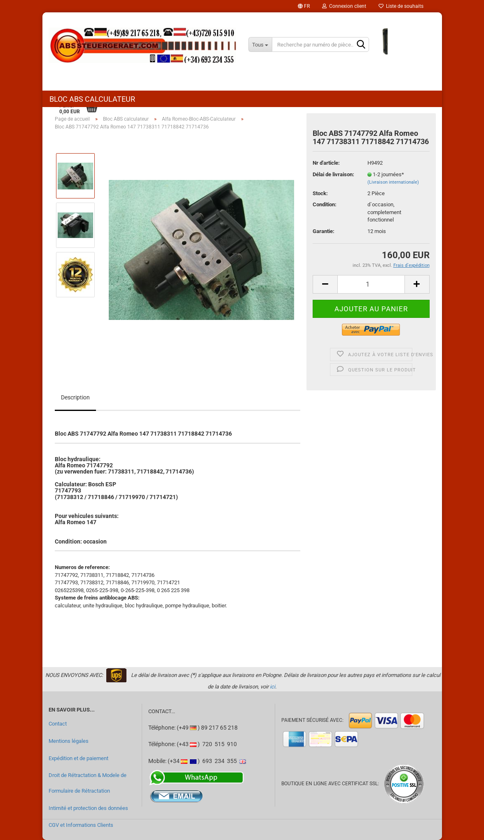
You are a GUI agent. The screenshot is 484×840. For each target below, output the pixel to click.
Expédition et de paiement (78, 758)
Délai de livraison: (333, 174)
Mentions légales (69, 741)
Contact (58, 724)
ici (272, 687)
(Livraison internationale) (393, 182)
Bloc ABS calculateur (92, 99)
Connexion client (344, 6)
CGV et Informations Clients (81, 825)
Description (75, 397)
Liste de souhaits (401, 6)
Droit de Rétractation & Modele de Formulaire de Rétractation (87, 783)
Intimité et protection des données (88, 808)
